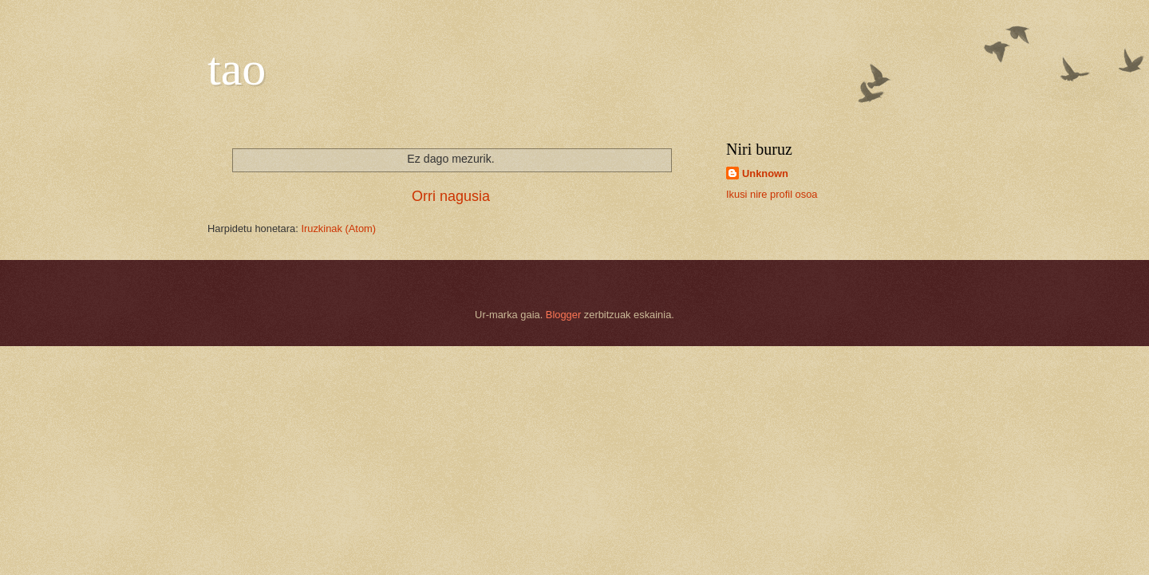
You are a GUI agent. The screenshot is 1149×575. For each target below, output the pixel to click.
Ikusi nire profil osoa (772, 194)
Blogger (563, 315)
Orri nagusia (451, 196)
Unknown (765, 173)
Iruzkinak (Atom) (338, 228)
